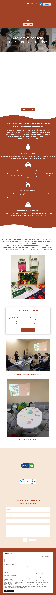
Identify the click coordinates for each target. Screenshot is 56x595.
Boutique (28, 24)
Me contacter (28, 110)
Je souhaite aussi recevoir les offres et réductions (19, 566)
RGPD (6, 572)
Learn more (7, 587)
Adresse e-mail (8, 558)
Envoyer (32, 540)
